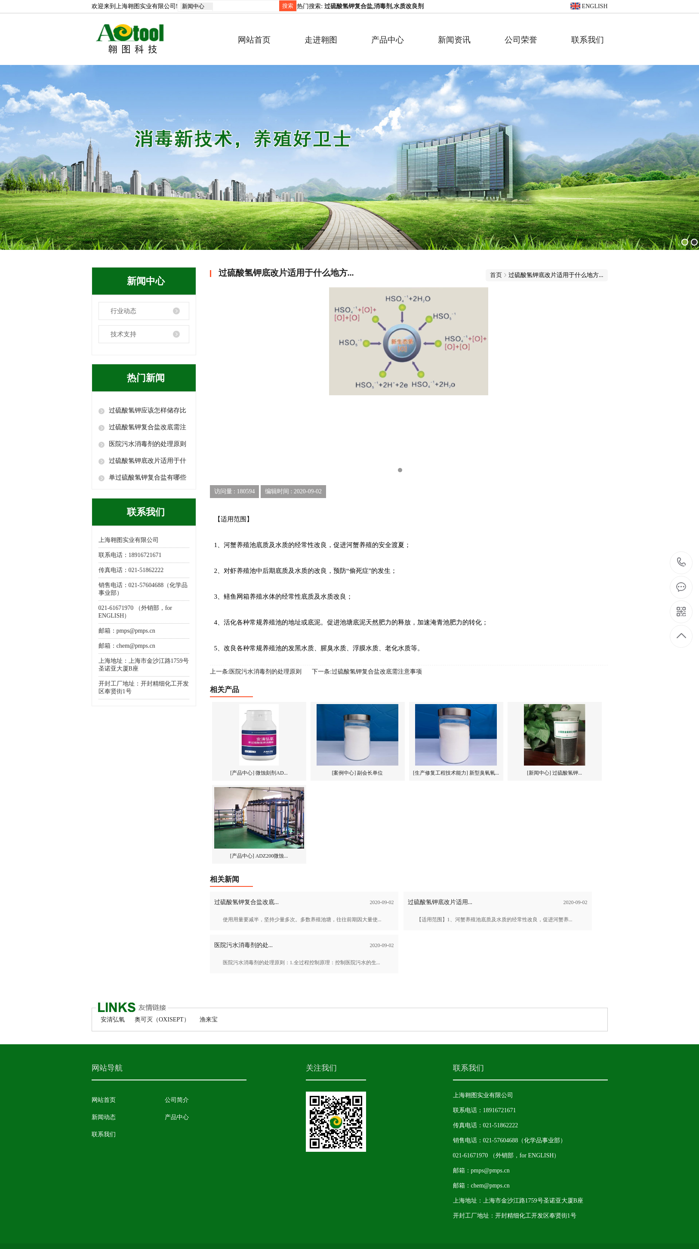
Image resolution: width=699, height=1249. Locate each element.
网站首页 (254, 39)
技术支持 (123, 334)
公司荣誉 (521, 39)
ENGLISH (588, 6)
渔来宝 (209, 1019)
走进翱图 (321, 39)
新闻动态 (104, 1117)
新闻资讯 (454, 39)
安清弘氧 (113, 1019)
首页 (496, 275)
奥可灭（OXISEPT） (162, 1019)
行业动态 (123, 311)
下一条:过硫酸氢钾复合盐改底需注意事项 (367, 671)
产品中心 (387, 39)
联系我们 (587, 39)
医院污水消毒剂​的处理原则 (147, 443)
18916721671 (681, 562)
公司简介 (177, 1100)
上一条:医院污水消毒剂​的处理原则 (256, 671)
